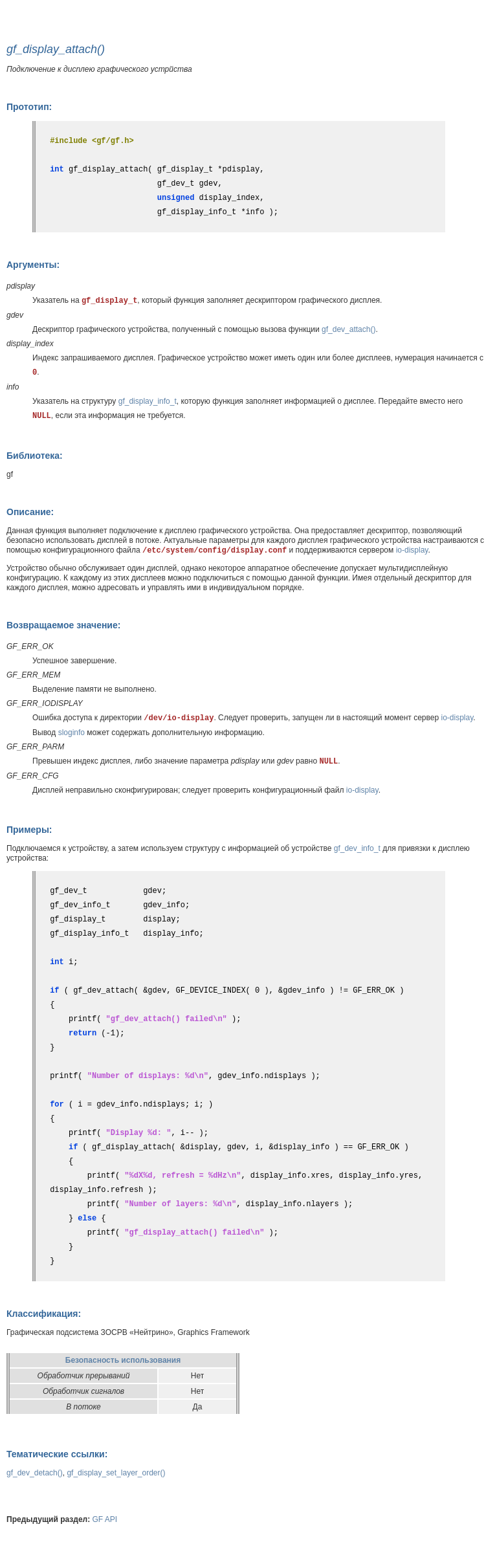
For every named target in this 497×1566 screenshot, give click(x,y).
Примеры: (29, 829)
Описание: (30, 512)
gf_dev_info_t (357, 848)
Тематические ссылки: (56, 1454)
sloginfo (71, 732)
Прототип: (29, 107)
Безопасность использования (123, 1360)
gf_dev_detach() (34, 1472)
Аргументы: (33, 264)
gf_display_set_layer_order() (116, 1472)
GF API (105, 1519)
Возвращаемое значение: (63, 625)
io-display (412, 550)
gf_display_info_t (147, 401)
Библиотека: (34, 455)
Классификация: (43, 1313)
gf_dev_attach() (348, 329)
